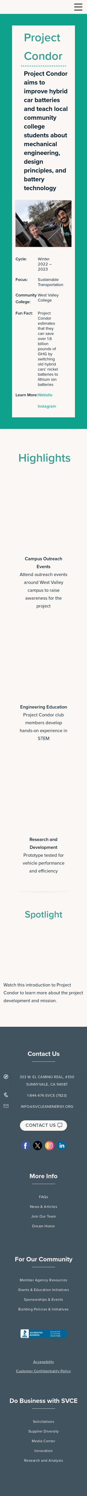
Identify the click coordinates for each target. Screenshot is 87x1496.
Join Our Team (43, 1216)
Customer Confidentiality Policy (43, 1371)
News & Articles (43, 1206)
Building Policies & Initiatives (43, 1309)
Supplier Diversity (43, 1431)
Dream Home (43, 1226)
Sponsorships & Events (43, 1299)
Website (45, 394)
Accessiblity (43, 1362)
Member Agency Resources (43, 1280)
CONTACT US (44, 1125)
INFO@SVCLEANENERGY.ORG (47, 1106)
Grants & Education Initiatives (43, 1290)
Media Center (43, 1441)
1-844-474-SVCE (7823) (47, 1095)
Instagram (47, 406)
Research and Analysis (43, 1460)
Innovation (43, 1451)
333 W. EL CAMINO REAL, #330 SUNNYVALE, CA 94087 (47, 1081)
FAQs (43, 1197)
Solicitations (43, 1421)
